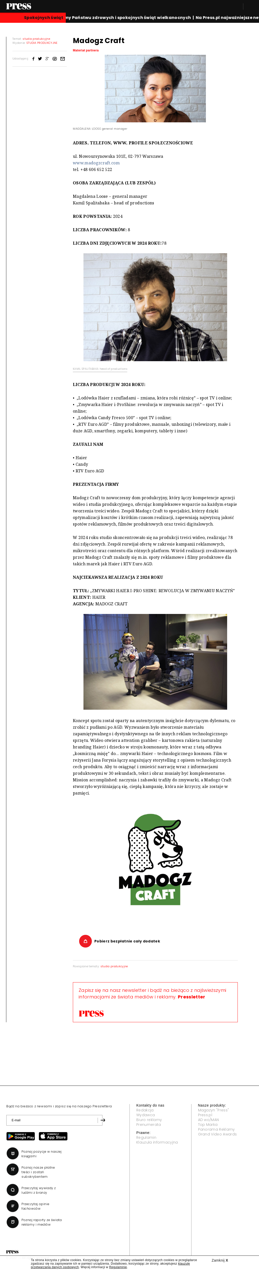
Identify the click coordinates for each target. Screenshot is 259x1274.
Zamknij (220, 1260)
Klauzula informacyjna (157, 1142)
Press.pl (205, 1114)
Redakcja (145, 1110)
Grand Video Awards (217, 1134)
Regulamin (146, 1137)
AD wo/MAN (208, 1119)
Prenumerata (148, 1124)
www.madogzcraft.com (96, 163)
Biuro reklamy (149, 1119)
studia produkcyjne (114, 966)
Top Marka (208, 1124)
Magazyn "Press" (213, 1110)
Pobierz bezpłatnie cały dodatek (127, 941)
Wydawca (145, 1114)
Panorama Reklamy (216, 1129)
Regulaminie (118, 1267)
